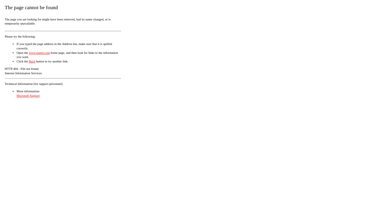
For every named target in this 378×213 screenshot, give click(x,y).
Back (32, 61)
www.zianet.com (39, 52)
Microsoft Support (28, 95)
